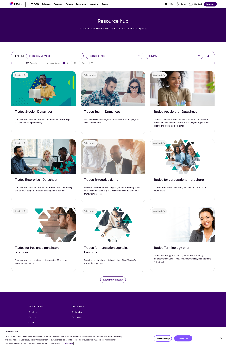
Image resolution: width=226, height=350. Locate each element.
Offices (32, 322)
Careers (32, 317)
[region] (113, 338)
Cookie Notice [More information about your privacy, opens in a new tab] (67, 343)
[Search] (166, 4)
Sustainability (77, 312)
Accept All (183, 338)
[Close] (221, 338)
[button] (15, 3)
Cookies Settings (163, 338)
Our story (33, 312)
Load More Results (113, 279)
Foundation (77, 317)
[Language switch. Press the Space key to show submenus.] (172, 4)
